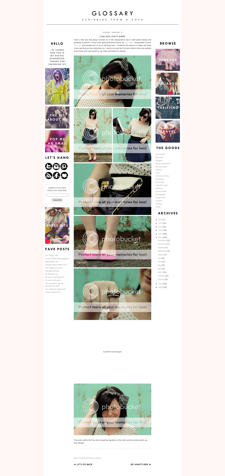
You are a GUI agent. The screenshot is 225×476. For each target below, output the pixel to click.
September (162, 251)
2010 (160, 284)
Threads (159, 201)
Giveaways (160, 179)
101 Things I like (51, 255)
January (161, 279)
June (160, 262)
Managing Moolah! (52, 271)
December (162, 240)
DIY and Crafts (161, 167)
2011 (160, 237)
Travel (158, 207)
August (161, 255)
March (160, 272)
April (160, 269)
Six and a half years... (53, 280)
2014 (160, 227)
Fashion (159, 170)
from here (77, 45)
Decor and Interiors (163, 164)
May (160, 265)
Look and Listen (162, 185)
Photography (161, 195)
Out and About (161, 191)
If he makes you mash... (54, 268)
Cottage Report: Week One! (56, 265)
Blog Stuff (159, 157)
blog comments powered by (87, 458)
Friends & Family (162, 176)
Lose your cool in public (113, 36)
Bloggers (159, 160)
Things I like (160, 198)
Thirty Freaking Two (53, 292)
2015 (160, 223)
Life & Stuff (160, 182)
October (161, 248)
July (159, 258)
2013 (160, 230)
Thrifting (159, 204)
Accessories (160, 154)
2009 (160, 287)
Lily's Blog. (128, 43)
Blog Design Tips (51, 262)
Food (158, 173)
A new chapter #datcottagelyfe (57, 259)
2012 (160, 234)
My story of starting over (54, 277)
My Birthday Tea (51, 274)
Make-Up (159, 188)
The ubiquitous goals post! (55, 289)
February (161, 276)
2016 (160, 220)
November (162, 244)
